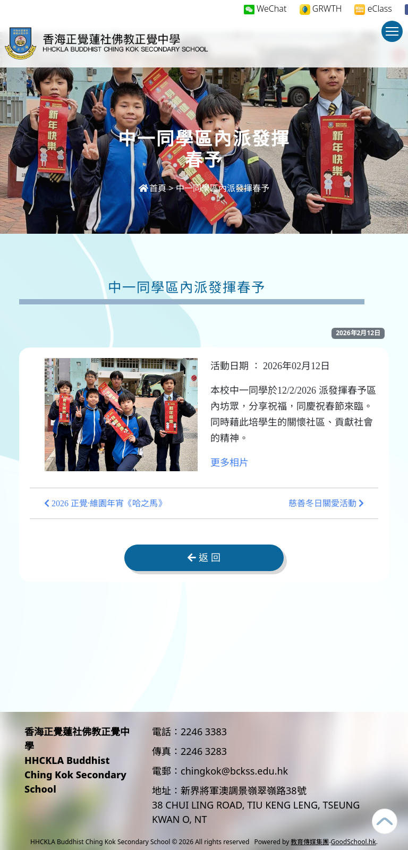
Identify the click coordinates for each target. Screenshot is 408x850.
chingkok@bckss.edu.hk (234, 770)
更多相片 (229, 462)
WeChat (265, 8)
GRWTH (321, 9)
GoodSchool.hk (353, 841)
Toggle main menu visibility (394, 36)
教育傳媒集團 (310, 841)
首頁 (152, 188)
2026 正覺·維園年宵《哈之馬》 (105, 503)
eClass (373, 9)
